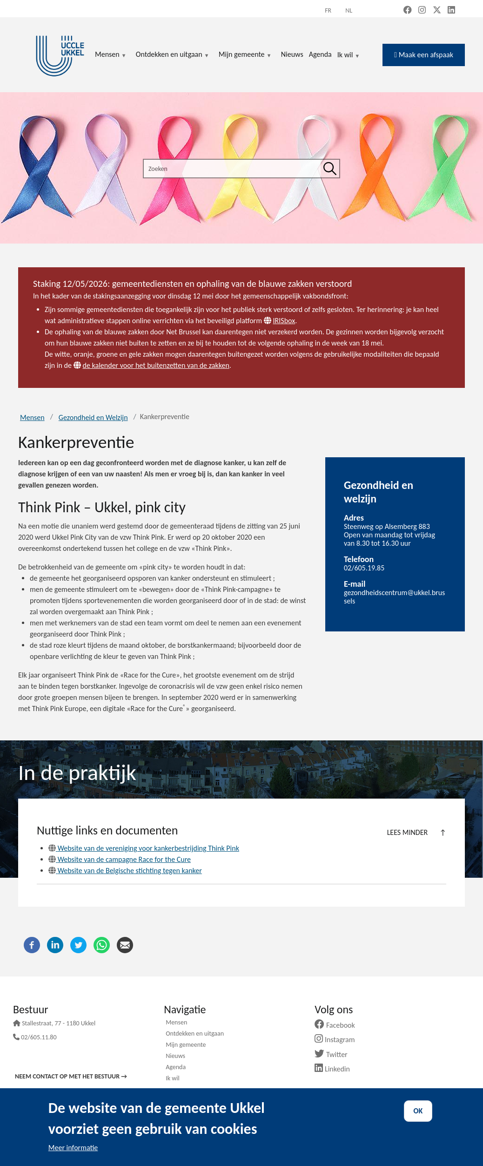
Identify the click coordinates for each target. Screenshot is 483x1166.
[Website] (268, 320)
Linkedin (336, 1068)
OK (418, 1110)
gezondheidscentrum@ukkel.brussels (394, 596)
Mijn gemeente (186, 1045)
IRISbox (284, 320)
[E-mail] (125, 944)
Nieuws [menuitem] (292, 54)
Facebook (338, 1025)
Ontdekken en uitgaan (195, 1034)
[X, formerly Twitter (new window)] (437, 11)
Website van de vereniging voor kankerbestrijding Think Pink (143, 848)
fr (328, 10)
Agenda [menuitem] (320, 54)
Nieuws (175, 1056)
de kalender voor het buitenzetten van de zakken (156, 365)
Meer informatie (73, 1147)
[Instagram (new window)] (422, 11)
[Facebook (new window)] (408, 11)
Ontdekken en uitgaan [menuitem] (172, 55)
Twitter (334, 1054)
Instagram (338, 1039)
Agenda (176, 1067)
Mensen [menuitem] (111, 55)
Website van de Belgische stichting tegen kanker (125, 870)
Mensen (32, 417)
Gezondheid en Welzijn (93, 417)
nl (348, 10)
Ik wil (348, 55)
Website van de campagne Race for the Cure (119, 859)
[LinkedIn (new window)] (451, 11)
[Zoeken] (330, 168)
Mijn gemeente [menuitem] (245, 55)
